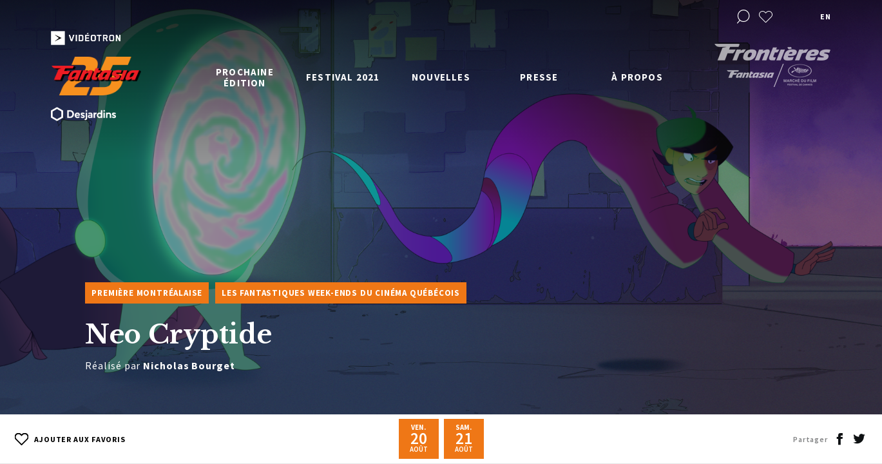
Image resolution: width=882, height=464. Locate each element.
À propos (637, 77)
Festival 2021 (343, 77)
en (825, 16)
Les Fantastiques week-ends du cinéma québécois (341, 292)
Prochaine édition (245, 77)
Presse (539, 77)
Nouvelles (441, 77)
